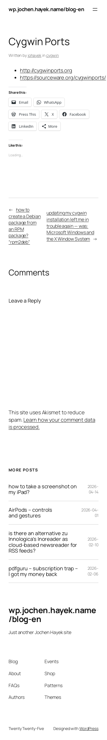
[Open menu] (95, 9)
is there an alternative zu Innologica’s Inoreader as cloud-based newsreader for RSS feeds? (43, 542)
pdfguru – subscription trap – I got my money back (43, 571)
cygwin (52, 55)
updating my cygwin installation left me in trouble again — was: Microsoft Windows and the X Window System (70, 226)
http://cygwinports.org (46, 70)
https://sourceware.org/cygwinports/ (63, 77)
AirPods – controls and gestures (30, 513)
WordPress (88, 728)
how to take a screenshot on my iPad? (43, 489)
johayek (34, 55)
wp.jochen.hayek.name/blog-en (46, 9)
